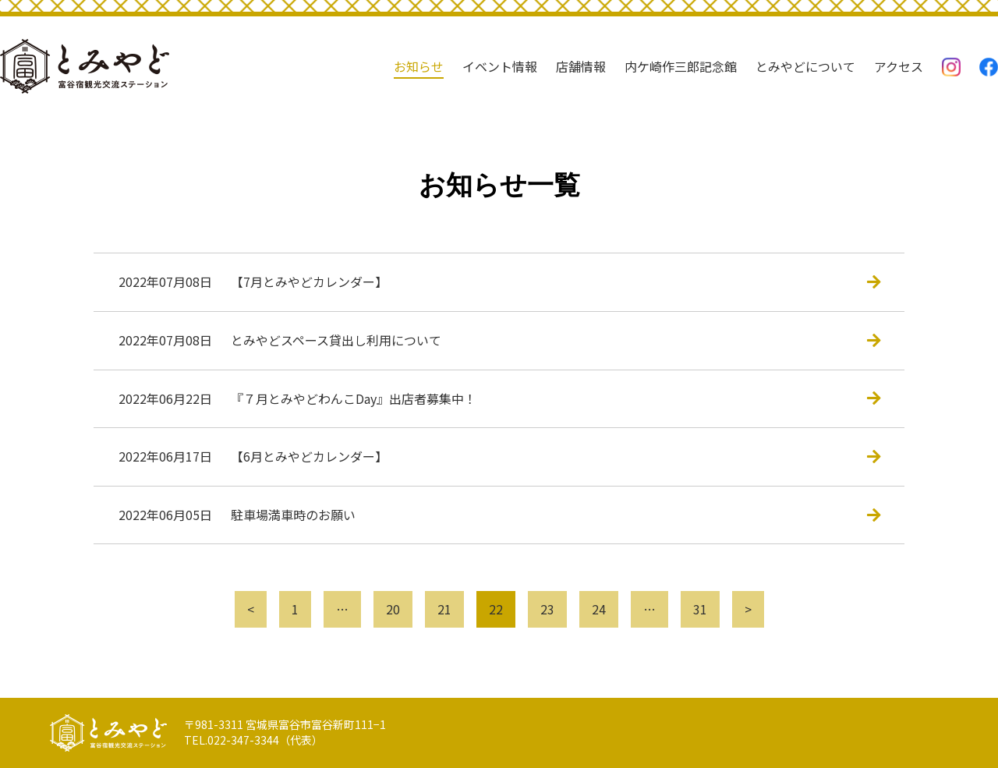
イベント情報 (499, 66)
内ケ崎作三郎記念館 (681, 66)
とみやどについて (805, 66)
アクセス (898, 66)
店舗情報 (581, 66)
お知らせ (419, 66)
